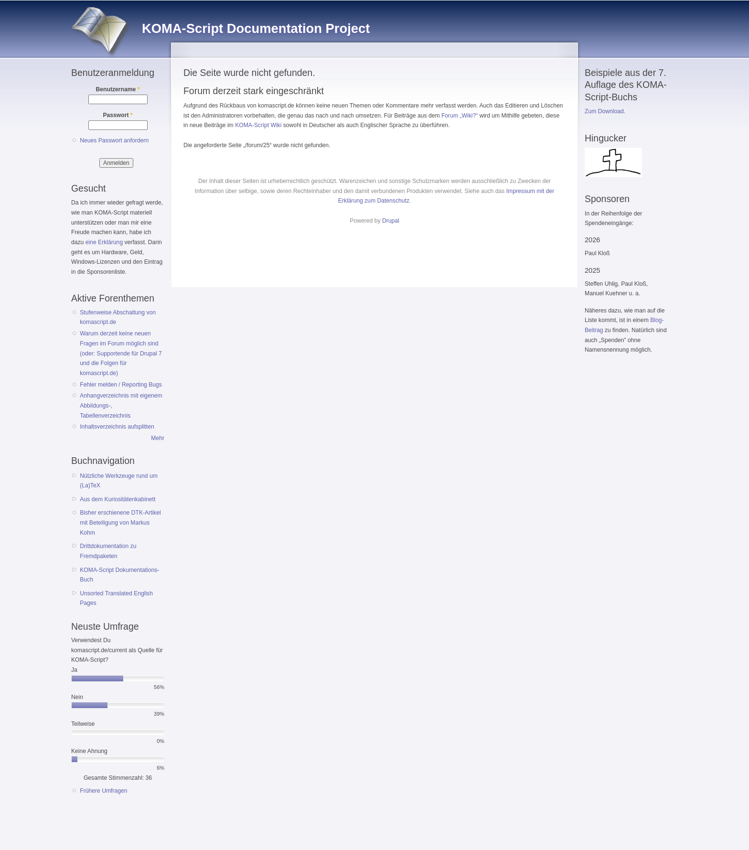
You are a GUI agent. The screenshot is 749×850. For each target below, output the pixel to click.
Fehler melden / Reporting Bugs (121, 384)
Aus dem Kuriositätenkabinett (117, 499)
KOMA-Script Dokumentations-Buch (119, 575)
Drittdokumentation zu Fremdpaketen (108, 551)
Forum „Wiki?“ (459, 115)
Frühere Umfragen (103, 790)
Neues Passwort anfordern (114, 140)
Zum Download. (605, 111)
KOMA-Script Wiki (258, 125)
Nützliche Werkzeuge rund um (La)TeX (119, 481)
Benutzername (118, 89)
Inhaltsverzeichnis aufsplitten (117, 426)
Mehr (157, 438)
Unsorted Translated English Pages (116, 598)
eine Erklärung (104, 242)
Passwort (117, 115)
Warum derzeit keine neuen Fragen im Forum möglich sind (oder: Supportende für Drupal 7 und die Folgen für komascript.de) (121, 353)
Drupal (390, 220)
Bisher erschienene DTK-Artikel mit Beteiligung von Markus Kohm (120, 522)
